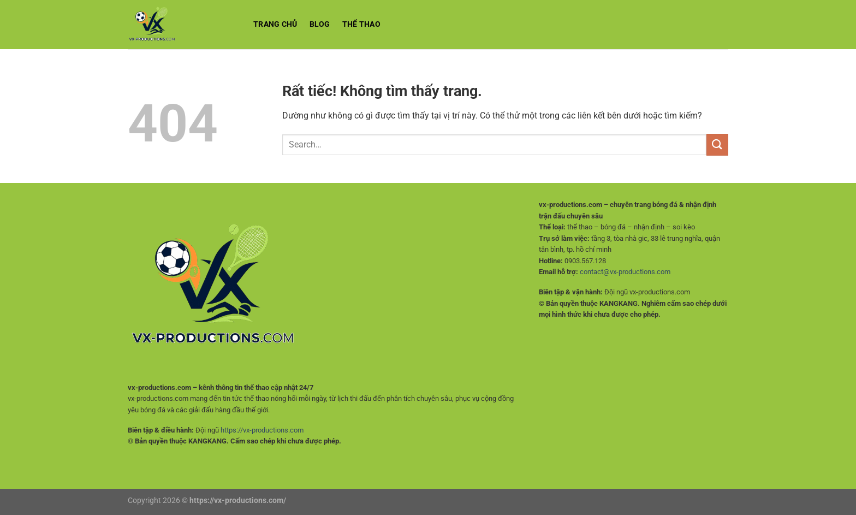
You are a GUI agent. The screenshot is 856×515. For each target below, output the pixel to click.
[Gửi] (717, 144)
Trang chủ (275, 24)
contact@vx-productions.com (625, 272)
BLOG (320, 24)
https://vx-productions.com (262, 430)
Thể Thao (361, 24)
